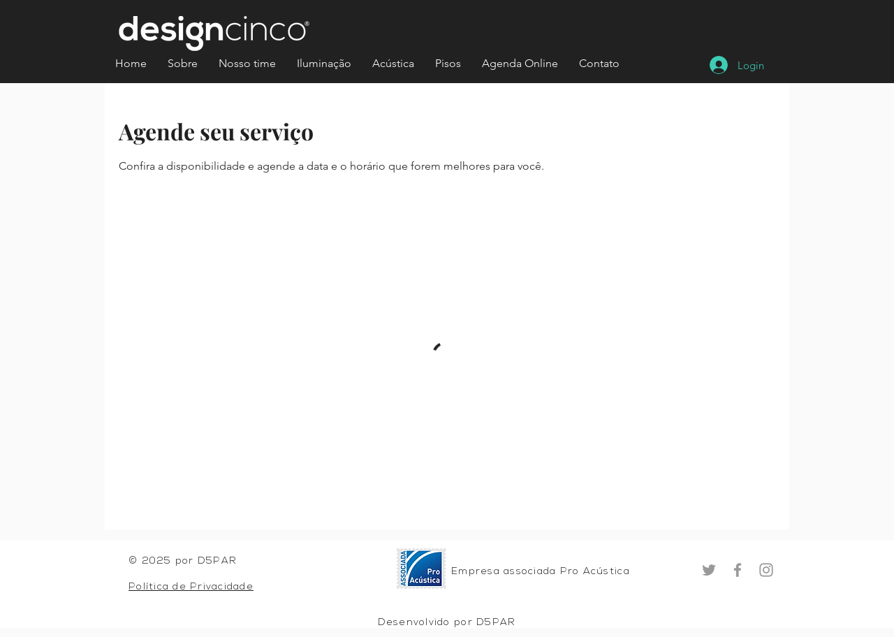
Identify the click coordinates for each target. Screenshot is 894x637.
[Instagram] (766, 570)
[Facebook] (737, 570)
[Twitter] (709, 570)
